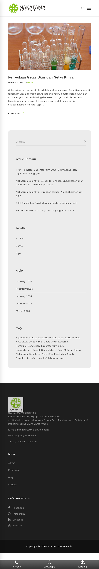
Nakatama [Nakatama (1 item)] (22, 354)
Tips (18, 253)
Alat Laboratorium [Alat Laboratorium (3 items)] (40, 337)
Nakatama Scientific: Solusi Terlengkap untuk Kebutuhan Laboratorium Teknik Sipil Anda (49, 182)
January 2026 (24, 281)
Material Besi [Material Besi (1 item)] (55, 350)
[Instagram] (16, 513)
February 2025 (24, 288)
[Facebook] (16, 508)
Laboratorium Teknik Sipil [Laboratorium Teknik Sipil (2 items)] (31, 350)
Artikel (30, 82)
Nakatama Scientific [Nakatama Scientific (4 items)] (41, 354)
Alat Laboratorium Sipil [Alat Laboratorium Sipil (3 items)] (66, 337)
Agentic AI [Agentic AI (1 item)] (22, 337)
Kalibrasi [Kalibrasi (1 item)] (63, 341)
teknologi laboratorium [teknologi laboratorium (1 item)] (50, 358)
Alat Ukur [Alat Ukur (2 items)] (21, 341)
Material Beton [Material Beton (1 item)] (72, 350)
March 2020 (23, 311)
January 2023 (24, 303)
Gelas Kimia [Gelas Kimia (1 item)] (35, 341)
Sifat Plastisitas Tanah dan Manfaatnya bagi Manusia (46, 203)
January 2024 (24, 296)
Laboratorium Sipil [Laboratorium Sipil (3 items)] (52, 345)
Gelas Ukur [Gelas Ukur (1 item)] (50, 341)
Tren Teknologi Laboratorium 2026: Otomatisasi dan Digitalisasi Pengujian (46, 171)
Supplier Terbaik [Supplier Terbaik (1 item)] (25, 358)
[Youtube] (15, 525)
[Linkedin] (15, 519)
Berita (19, 245)
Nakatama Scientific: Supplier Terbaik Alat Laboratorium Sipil (49, 193)
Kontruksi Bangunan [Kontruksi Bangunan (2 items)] (28, 345)
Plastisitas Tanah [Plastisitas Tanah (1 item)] (64, 354)
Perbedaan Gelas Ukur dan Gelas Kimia (41, 77)
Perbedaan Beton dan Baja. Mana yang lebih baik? (45, 210)
